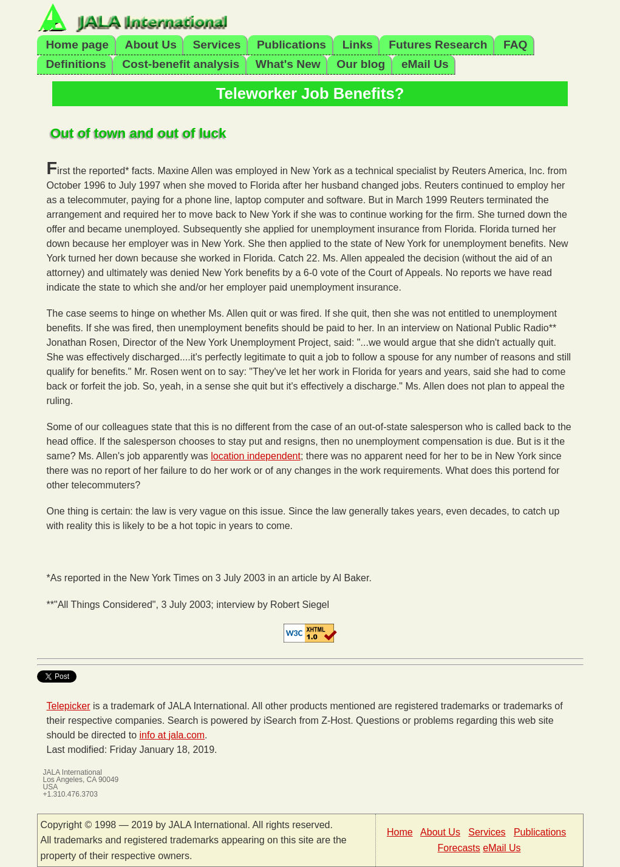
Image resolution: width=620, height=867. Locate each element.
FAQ (515, 44)
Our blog (360, 64)
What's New (288, 64)
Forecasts (459, 848)
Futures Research (438, 44)
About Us (151, 44)
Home (400, 832)
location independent (256, 456)
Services (216, 44)
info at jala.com (172, 735)
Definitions (76, 64)
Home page (77, 44)
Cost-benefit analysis (180, 64)
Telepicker (68, 706)
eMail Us (425, 64)
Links (357, 44)
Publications (291, 44)
